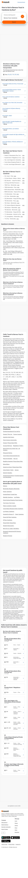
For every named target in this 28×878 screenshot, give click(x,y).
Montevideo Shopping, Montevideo (11, 488)
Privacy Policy (11, 844)
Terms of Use (4, 844)
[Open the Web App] (5, 841)
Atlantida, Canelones (8, 497)
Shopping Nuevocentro (8, 525)
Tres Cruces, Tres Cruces (9, 503)
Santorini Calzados (7, 472)
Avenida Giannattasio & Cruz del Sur (11, 431)
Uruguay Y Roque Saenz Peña (10, 442)
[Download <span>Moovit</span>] (21, 2)
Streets (16, 825)
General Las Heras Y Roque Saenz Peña (12, 467)
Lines (16, 821)
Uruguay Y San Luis (7, 434)
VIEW (23, 155)
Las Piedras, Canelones (8, 511)
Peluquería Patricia (7, 453)
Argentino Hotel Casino (8, 437)
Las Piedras (17, 497)
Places (16, 823)
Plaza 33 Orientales (7, 458)
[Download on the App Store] (15, 837)
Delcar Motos (6, 464)
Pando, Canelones (7, 491)
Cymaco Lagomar (17, 434)
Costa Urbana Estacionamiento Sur (11, 455)
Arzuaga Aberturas (7, 445)
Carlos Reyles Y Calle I (8, 470)
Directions (17, 832)
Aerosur (17, 470)
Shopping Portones (7, 535)
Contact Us (18, 844)
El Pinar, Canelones (7, 520)
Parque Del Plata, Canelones (9, 517)
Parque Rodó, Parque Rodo (9, 523)
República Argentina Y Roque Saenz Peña (12, 461)
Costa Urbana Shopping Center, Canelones (13, 508)
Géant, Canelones (19, 514)
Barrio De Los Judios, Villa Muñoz (11, 528)
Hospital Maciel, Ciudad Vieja (10, 494)
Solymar (5, 486)
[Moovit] (5, 2)
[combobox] (14, 15)
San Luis (15, 458)
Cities (16, 830)
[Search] (14, 22)
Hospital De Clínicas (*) (8, 514)
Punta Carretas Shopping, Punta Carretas (12, 500)
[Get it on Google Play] (5, 837)
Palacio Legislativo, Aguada (9, 505)
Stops (16, 827)
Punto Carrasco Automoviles (10, 440)
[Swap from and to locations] (22, 16)
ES (3, 832)
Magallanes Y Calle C (18, 445)
